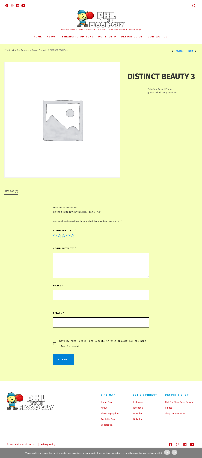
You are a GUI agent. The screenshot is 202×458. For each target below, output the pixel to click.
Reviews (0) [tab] (11, 191)
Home (37, 37)
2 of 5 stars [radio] (59, 236)
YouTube (137, 413)
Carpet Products (39, 50)
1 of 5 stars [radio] (55, 236)
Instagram (138, 402)
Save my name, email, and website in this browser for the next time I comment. (102, 343)
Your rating (64, 230)
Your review (65, 248)
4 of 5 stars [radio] (68, 236)
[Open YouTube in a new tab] (23, 5)
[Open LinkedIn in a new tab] (17, 5)
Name (58, 286)
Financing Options (78, 37)
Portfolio (107, 37)
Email (59, 313)
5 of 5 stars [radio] (72, 236)
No (174, 452)
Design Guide (132, 37)
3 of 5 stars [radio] (63, 236)
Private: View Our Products (16, 50)
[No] (198, 452)
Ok (167, 452)
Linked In (138, 419)
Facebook (138, 407)
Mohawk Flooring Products (163, 92)
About (52, 37)
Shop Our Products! (175, 413)
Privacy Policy (48, 444)
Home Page (107, 402)
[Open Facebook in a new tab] (6, 5)
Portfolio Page (108, 419)
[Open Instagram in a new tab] (12, 5)
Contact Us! (158, 37)
